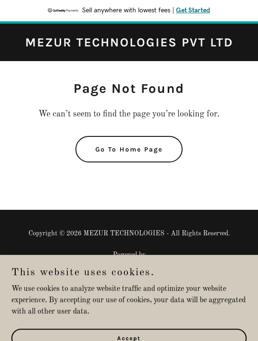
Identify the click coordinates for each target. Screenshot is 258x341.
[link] (129, 44)
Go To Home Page (129, 149)
